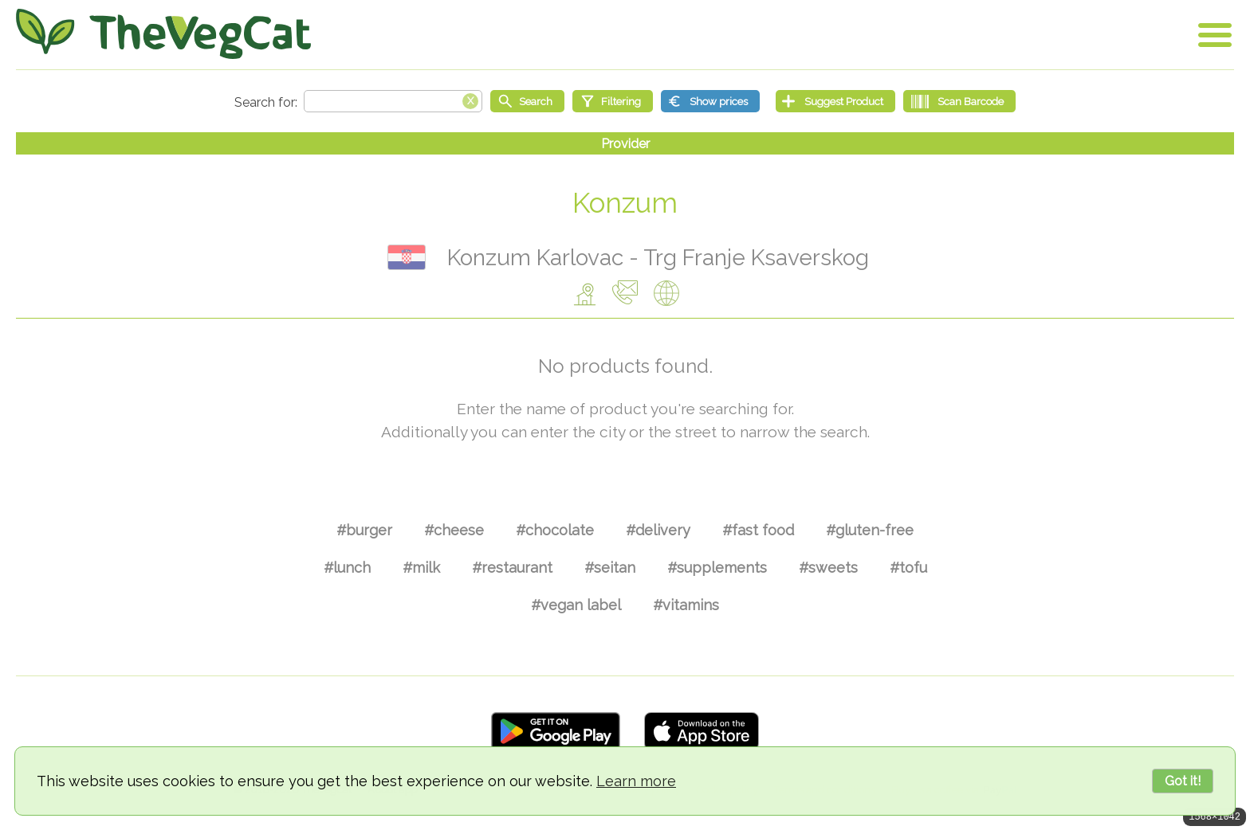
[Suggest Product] (835, 101)
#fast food (758, 530)
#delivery (658, 530)
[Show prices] (710, 101)
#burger (364, 530)
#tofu (908, 567)
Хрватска (406, 257)
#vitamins (686, 605)
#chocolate (555, 530)
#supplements (717, 567)
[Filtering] (612, 101)
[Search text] (393, 101)
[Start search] (527, 101)
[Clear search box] (470, 99)
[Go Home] (163, 34)
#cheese (454, 530)
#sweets (828, 567)
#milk (421, 567)
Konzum (625, 202)
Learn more (636, 781)
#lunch (347, 567)
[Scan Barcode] (959, 101)
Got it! (1183, 781)
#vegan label (576, 605)
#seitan (609, 567)
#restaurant (512, 567)
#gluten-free (870, 530)
